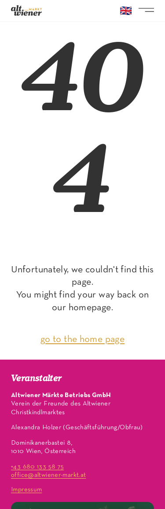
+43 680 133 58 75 (37, 467)
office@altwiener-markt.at (48, 475)
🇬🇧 (126, 12)
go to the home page (82, 339)
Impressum (26, 490)
